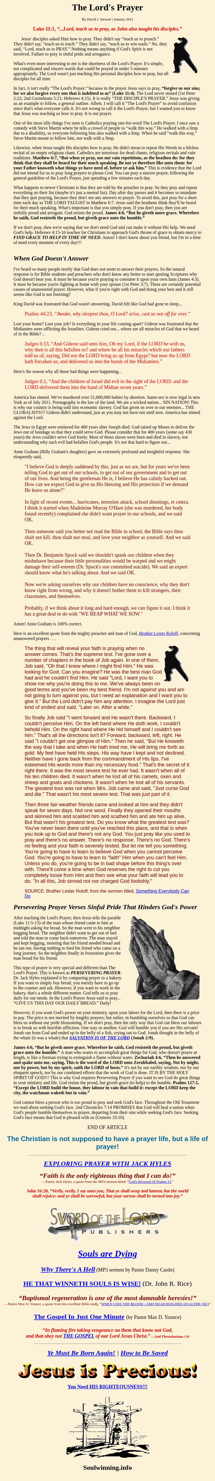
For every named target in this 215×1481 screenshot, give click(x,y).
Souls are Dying (107, 1254)
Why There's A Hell (68, 1269)
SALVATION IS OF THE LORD (99, 1037)
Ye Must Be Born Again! (81, 1352)
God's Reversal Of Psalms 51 (150, 1182)
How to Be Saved (144, 1352)
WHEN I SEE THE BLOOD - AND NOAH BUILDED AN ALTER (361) (155, 1304)
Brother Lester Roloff (158, 633)
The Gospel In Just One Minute (79, 1316)
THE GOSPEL (78, 1336)
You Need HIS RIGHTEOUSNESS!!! (107, 1387)
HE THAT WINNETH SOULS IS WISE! (82, 1283)
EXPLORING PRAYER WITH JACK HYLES (107, 1163)
